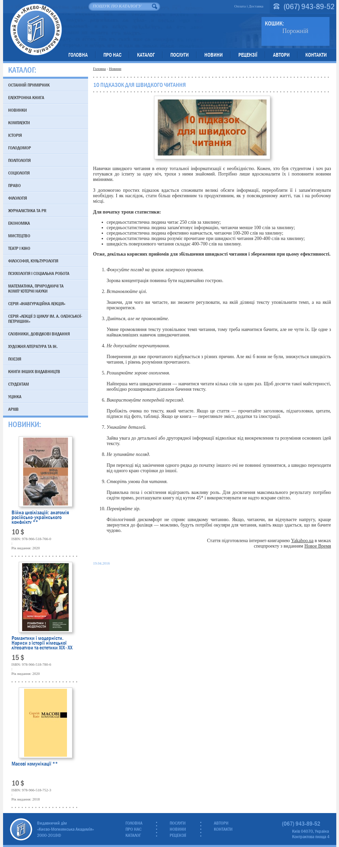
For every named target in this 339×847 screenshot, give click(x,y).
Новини (213, 54)
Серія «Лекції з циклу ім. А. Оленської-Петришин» (45, 318)
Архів (13, 409)
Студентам (18, 384)
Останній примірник (29, 85)
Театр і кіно (19, 248)
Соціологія (19, 173)
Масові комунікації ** (35, 764)
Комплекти (19, 122)
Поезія (14, 359)
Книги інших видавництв (34, 371)
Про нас (112, 54)
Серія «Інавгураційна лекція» (36, 303)
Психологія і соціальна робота (38, 273)
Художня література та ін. (32, 346)
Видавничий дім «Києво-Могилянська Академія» (36, 29)
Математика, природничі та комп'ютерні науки (36, 288)
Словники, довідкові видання (39, 334)
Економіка (19, 223)
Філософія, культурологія (33, 261)
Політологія (19, 160)
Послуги (179, 54)
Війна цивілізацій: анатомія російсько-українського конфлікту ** (40, 517)
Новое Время (317, 546)
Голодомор (19, 148)
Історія (15, 135)
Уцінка (14, 396)
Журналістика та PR (27, 210)
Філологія (17, 198)
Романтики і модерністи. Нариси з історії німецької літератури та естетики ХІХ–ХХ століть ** (42, 642)
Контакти (316, 54)
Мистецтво (19, 236)
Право (14, 185)
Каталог (146, 54)
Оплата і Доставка (249, 6)
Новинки (17, 110)
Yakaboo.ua (302, 540)
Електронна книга (26, 97)
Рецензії (247, 54)
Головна (78, 54)
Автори (281, 54)
